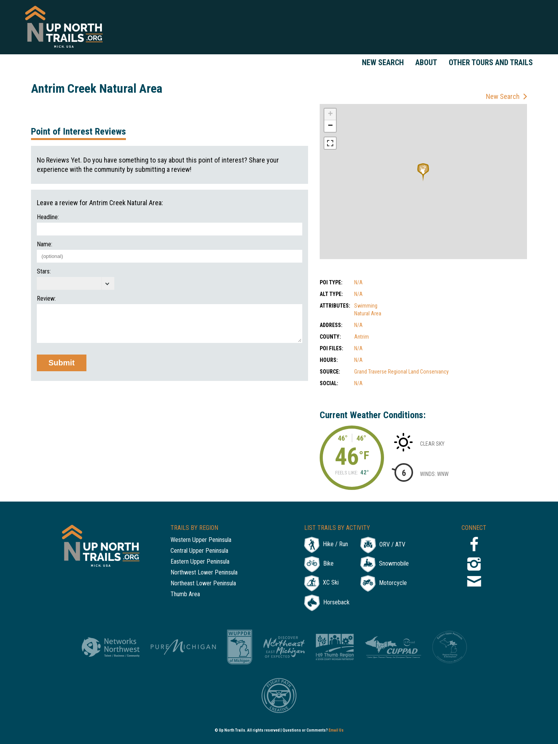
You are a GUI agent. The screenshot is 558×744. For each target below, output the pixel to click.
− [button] (330, 126)
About (426, 62)
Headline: (48, 217)
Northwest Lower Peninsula (204, 572)
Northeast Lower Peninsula (203, 583)
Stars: (44, 271)
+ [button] (330, 114)
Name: (44, 244)
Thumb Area (185, 594)
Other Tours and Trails (491, 62)
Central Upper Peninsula (199, 551)
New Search (383, 62)
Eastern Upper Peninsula (199, 562)
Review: (46, 299)
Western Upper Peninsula (200, 540)
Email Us (336, 730)
